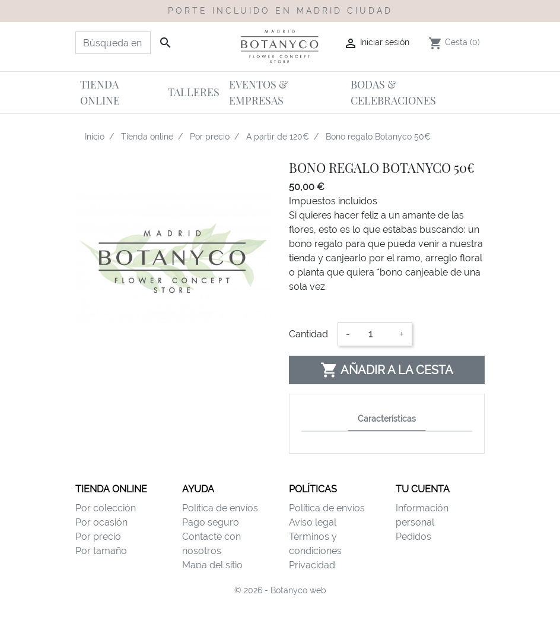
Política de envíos (220, 508)
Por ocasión (101, 522)
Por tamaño (101, 550)
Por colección (105, 508)
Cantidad (308, 334)
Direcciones (421, 565)
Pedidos (413, 536)
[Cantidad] (375, 334)
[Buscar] (113, 42)
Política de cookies (329, 579)
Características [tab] (387, 418)
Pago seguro (210, 522)
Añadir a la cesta (386, 370)
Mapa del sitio (212, 565)
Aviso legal (312, 522)
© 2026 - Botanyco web (280, 603)
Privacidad (312, 565)
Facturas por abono (439, 550)
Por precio (98, 536)
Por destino (100, 565)
